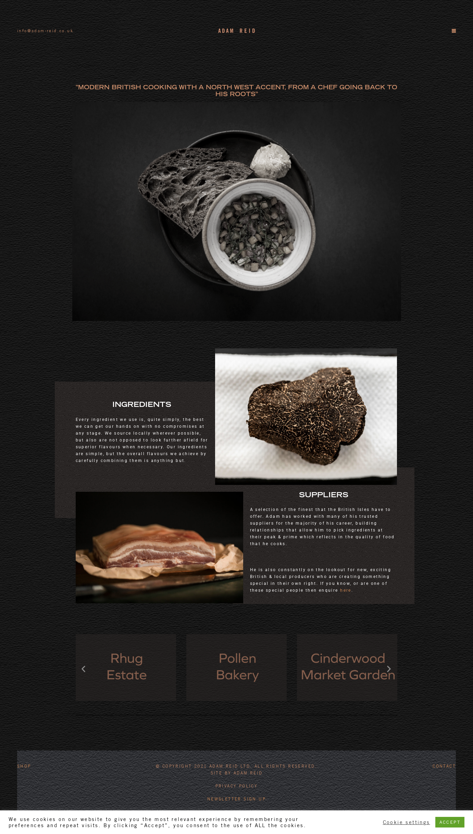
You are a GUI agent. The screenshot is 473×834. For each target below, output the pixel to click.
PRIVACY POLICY (236, 785)
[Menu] (453, 30)
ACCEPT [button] (449, 822)
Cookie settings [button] (406, 822)
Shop (24, 766)
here (345, 590)
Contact (444, 766)
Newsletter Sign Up (236, 798)
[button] (83, 668)
